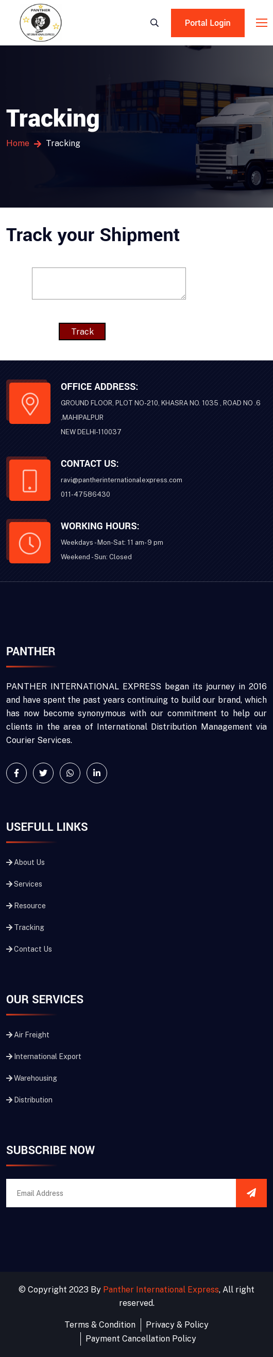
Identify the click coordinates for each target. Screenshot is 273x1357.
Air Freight (27, 1035)
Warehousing (31, 1078)
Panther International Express (161, 1290)
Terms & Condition (99, 1325)
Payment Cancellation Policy (140, 1339)
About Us (25, 862)
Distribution (29, 1100)
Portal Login (208, 23)
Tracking (25, 927)
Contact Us (29, 949)
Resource (26, 906)
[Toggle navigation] (262, 23)
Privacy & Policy (177, 1325)
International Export (43, 1056)
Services (24, 884)
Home (17, 143)
